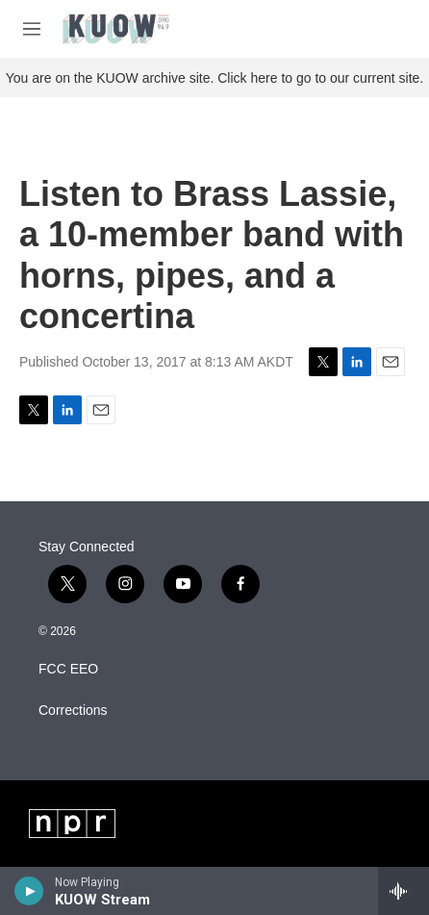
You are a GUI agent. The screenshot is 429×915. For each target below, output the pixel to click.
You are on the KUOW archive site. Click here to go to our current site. (214, 78)
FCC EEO (68, 669)
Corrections (73, 710)
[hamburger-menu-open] (32, 29)
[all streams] (403, 891)
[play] (29, 891)
